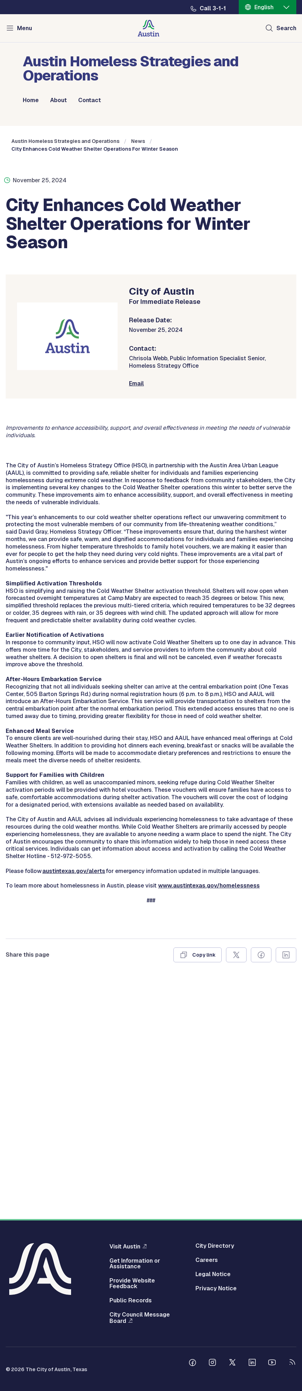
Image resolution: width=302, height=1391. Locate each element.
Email (136, 477)
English (264, 7)
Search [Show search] (286, 28)
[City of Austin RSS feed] (292, 1363)
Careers (206, 1260)
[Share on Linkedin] (286, 1188)
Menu (24, 28)
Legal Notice (213, 1274)
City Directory (214, 1246)
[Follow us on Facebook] (192, 1363)
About (58, 100)
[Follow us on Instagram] (212, 1363)
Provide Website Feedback (132, 1283)
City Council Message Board (139, 1318)
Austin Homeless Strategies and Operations (65, 235)
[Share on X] (236, 1188)
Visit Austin (124, 1246)
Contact (89, 100)
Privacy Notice (216, 1288)
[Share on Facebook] (261, 1188)
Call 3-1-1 (213, 8)
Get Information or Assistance (134, 1263)
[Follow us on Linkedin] (252, 1363)
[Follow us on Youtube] (272, 1363)
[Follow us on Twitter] (232, 1363)
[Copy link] (197, 1188)
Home (31, 100)
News (138, 235)
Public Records (130, 1300)
